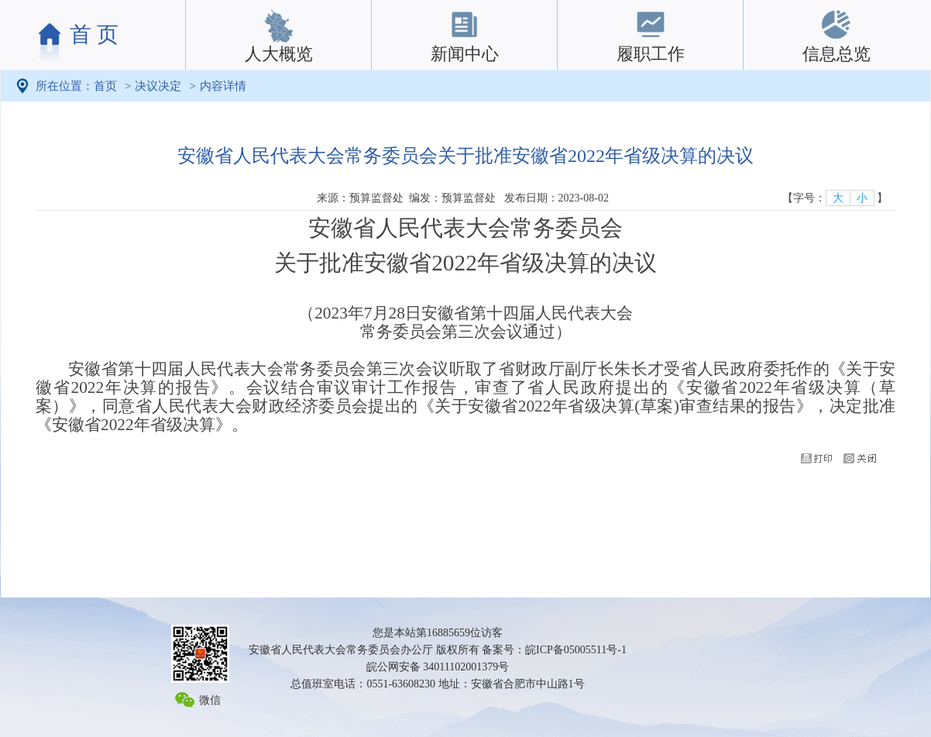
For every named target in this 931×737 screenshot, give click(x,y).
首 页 (94, 34)
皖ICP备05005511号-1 (576, 650)
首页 (105, 86)
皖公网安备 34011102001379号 (437, 667)
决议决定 (158, 86)
